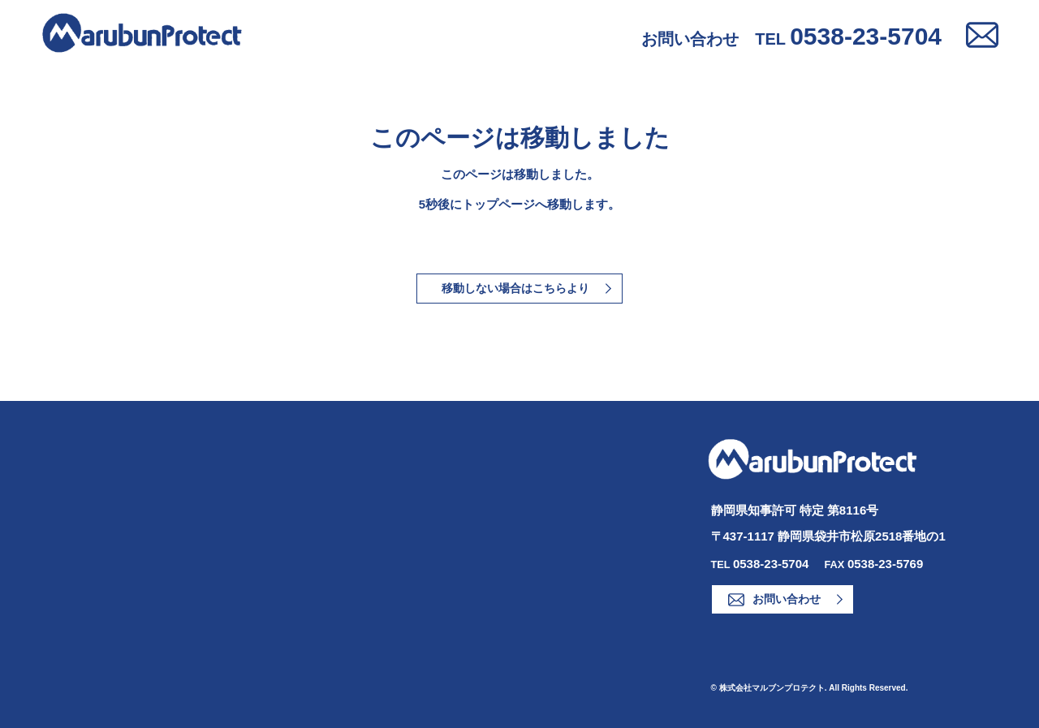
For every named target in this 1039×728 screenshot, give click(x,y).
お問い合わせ (786, 598)
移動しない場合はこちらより (515, 288)
